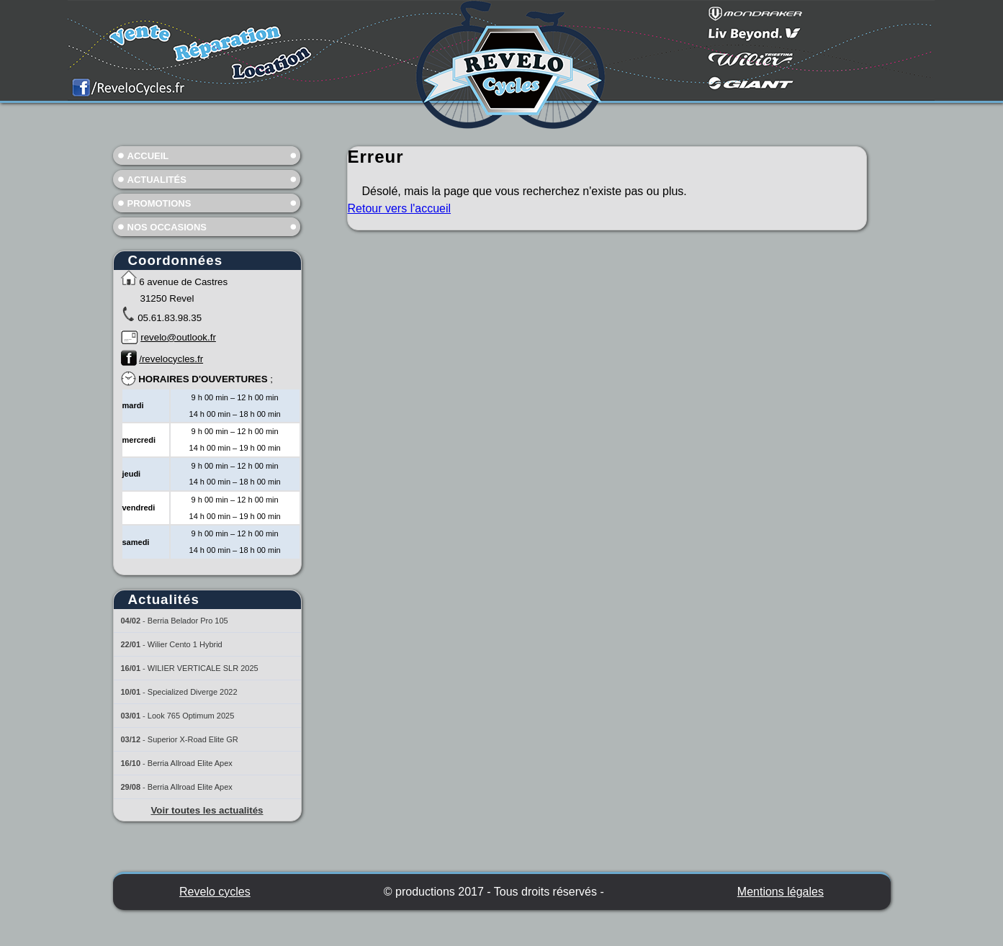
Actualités (156, 179)
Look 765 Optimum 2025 (191, 715)
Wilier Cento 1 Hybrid (185, 644)
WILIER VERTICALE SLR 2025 (203, 668)
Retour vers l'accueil (399, 208)
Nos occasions (167, 227)
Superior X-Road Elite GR (193, 739)
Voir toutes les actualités (206, 810)
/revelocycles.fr (171, 358)
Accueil (148, 155)
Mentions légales (780, 892)
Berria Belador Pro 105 (188, 620)
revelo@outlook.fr (178, 337)
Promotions (159, 203)
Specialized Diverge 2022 (193, 692)
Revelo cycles (215, 892)
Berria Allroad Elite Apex (190, 763)
